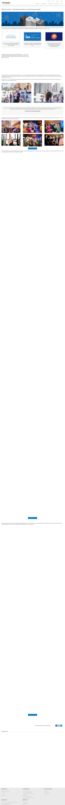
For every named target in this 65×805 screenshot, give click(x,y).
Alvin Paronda (24, 54)
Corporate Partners (26, 803)
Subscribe (3, 795)
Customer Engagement (27, 791)
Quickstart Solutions (26, 798)
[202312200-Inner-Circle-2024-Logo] (11, 32)
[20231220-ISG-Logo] (32, 32)
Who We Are (25, 802)
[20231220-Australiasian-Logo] (54, 32)
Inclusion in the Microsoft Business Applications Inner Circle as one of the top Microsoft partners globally (11, 44)
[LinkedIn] (61, 726)
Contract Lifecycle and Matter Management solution (10, 802)
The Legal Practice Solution (6, 803)
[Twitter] (59, 726)
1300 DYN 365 (6, 791)
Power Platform (46, 792)
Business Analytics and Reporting (28, 797)
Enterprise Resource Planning (27, 792)
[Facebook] (56, 726)
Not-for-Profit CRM (47, 793)
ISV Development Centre (27, 796)
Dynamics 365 (46, 791)
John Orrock (8, 79)
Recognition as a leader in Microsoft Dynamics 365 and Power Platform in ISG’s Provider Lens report (32, 44)
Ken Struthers (23, 75)
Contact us (3, 793)
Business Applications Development (28, 793)
